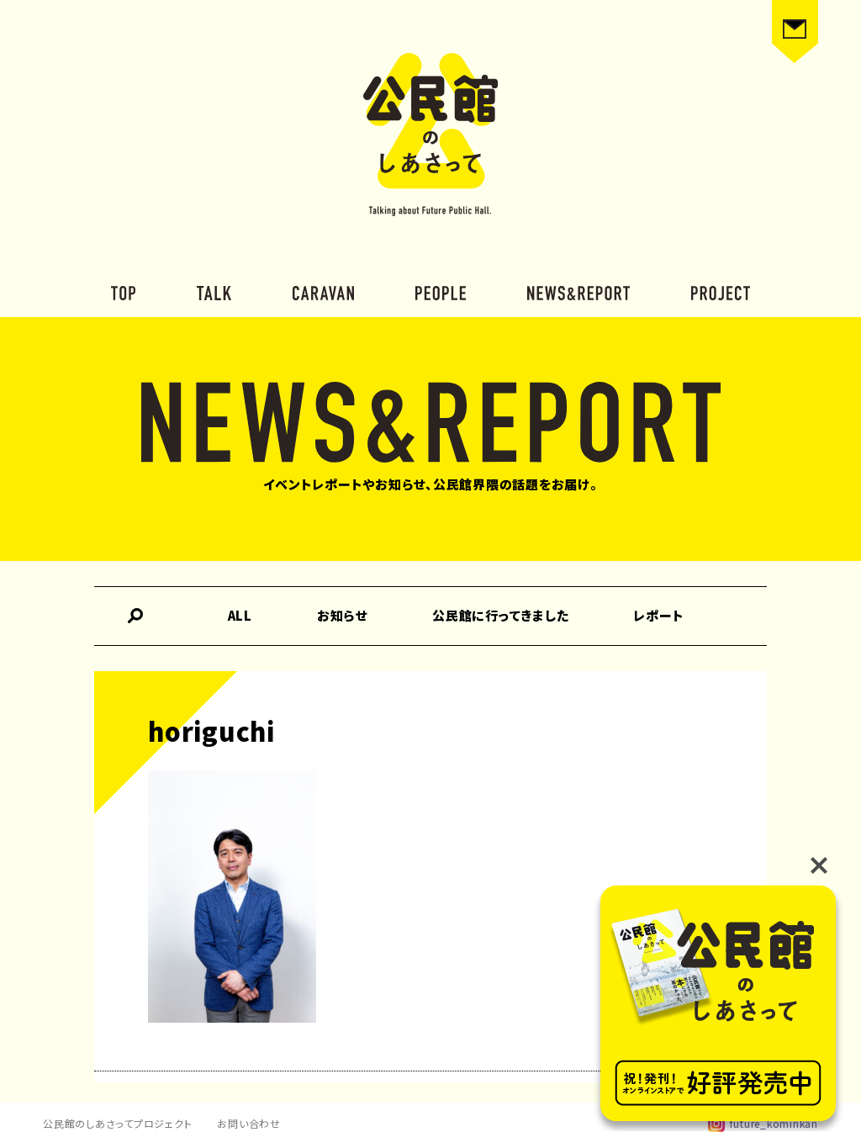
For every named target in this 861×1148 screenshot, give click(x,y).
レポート (658, 615)
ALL (240, 615)
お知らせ (342, 615)
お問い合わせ (249, 1123)
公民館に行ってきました (500, 615)
